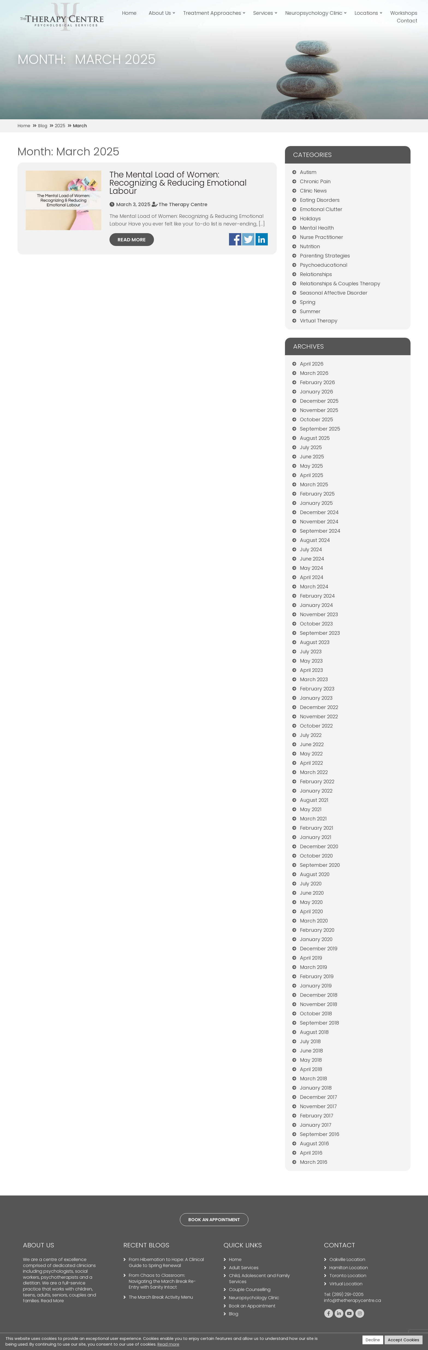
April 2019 (311, 957)
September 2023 (320, 633)
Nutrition (310, 246)
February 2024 (317, 595)
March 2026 (314, 373)
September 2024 (320, 530)
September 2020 (320, 865)
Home (130, 13)
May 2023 (311, 660)
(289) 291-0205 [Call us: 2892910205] (348, 1294)
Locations (367, 13)
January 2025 (316, 503)
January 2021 (315, 837)
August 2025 (315, 438)
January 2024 (316, 605)
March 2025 (314, 484)
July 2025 (311, 447)
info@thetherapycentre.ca (352, 1300)
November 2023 (319, 614)
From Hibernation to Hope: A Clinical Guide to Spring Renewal (166, 1262)
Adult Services (243, 1268)
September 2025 (320, 428)
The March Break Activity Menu (161, 1297)
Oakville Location (347, 1260)
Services (264, 13)
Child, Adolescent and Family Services (259, 1278)
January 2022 (316, 790)
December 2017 (318, 1097)
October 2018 (316, 1013)
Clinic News (313, 190)
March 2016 (313, 1162)
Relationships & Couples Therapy (340, 283)
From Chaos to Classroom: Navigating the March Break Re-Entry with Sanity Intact (162, 1281)
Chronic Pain (315, 181)
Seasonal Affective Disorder (333, 292)
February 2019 (317, 976)
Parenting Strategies (325, 255)
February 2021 (316, 827)
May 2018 (311, 1060)
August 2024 (315, 540)
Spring (308, 302)
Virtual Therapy (318, 320)
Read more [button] (168, 1344)
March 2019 (313, 967)
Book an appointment (214, 1220)
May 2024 (311, 568)
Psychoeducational (323, 265)
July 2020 (311, 883)
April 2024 (311, 577)
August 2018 (314, 1032)
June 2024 (312, 558)
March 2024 (314, 586)
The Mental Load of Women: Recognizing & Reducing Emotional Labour (178, 183)
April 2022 (311, 762)
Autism (308, 172)
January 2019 (316, 985)
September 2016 (319, 1134)
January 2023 (316, 698)
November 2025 (319, 410)
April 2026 (311, 363)
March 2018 (313, 1078)
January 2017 (315, 1124)
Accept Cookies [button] (403, 1340)
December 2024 (319, 512)
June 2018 (311, 1050)
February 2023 (317, 688)
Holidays (310, 218)
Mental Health (317, 227)
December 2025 (319, 400)
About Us (161, 13)
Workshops (404, 13)
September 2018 (319, 1022)
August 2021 (314, 800)
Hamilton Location (348, 1268)
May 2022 (311, 753)
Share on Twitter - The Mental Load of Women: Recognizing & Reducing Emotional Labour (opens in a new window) (248, 239)
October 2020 (316, 855)
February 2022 (317, 781)
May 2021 (311, 809)
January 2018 (316, 1087)
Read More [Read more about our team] (52, 1301)
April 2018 (311, 1069)
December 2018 (318, 995)
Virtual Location (345, 1284)
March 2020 (314, 920)
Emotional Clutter (321, 209)
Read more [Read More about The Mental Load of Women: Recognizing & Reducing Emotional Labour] (132, 239)
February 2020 (317, 930)
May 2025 (311, 465)
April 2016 (311, 1152)
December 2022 (319, 707)
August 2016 (314, 1143)
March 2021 (313, 818)
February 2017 (316, 1115)
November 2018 (318, 1004)
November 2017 (318, 1106)
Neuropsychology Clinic (314, 13)
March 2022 (314, 772)
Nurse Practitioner (321, 237)
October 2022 (316, 725)
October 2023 (316, 623)
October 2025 (316, 419)
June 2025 (312, 456)
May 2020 (311, 902)
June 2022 (312, 744)
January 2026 (316, 391)
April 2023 (311, 670)
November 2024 (319, 521)
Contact (408, 20)
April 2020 (311, 911)
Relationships (316, 274)
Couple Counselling (250, 1290)
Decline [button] (373, 1340)
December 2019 (318, 948)
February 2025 (317, 493)
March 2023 (314, 679)
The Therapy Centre (183, 204)
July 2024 (311, 549)
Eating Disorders (320, 200)
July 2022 (311, 735)
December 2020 (319, 846)
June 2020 (312, 892)
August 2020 (314, 874)
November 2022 (319, 716)
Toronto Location (347, 1276)
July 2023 (311, 651)
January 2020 (316, 939)
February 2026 (317, 382)
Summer (310, 311)
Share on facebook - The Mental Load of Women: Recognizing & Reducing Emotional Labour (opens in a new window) (235, 239)
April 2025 (311, 475)
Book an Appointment (252, 1306)
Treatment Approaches (213, 13)
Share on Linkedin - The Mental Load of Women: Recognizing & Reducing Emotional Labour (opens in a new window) (261, 239)
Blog (233, 1314)
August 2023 (314, 642)
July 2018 (310, 1041)
